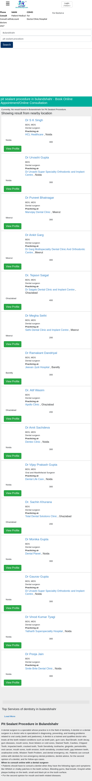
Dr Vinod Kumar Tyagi (40, 617)
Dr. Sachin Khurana (38, 502)
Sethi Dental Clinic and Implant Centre (47, 330)
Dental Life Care (34, 479)
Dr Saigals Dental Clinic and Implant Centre (50, 289)
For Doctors (58, 13)
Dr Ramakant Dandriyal (41, 353)
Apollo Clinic (32, 404)
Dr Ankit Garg (34, 235)
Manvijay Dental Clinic (37, 212)
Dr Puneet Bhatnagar (39, 197)
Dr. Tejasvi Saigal (37, 275)
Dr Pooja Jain (34, 654)
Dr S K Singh (34, 120)
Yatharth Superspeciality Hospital (44, 631)
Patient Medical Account (19, 15)
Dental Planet (33, 553)
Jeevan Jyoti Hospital (37, 367)
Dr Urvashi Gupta (37, 157)
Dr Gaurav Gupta (37, 576)
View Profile (12, 148)
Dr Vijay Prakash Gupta (41, 464)
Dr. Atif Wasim (34, 390)
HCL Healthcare (34, 134)
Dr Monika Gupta (36, 539)
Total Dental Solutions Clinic (41, 516)
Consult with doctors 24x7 (5, 19)
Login (66, 4)
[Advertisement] (46, 72)
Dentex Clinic (32, 441)
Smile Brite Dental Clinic (39, 668)
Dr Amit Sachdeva (37, 427)
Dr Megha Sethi (35, 315)
